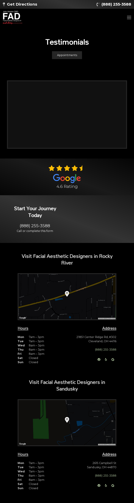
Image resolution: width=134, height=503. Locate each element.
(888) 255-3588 (116, 4)
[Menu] (129, 17)
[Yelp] (105, 359)
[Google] (112, 359)
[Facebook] (98, 359)
